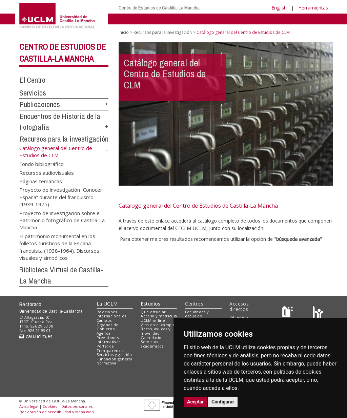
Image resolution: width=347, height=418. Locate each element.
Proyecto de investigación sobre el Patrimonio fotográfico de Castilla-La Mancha (62, 220)
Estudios (150, 303)
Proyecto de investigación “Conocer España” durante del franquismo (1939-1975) (60, 197)
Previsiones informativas (109, 339)
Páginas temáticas (40, 180)
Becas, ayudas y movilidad (155, 331)
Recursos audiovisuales (46, 172)
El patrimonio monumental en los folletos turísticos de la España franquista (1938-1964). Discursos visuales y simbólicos (59, 246)
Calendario (151, 337)
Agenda (104, 333)
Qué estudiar (153, 311)
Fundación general (114, 358)
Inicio (124, 32)
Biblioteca (238, 317)
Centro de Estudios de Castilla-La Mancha (159, 7)
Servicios (32, 93)
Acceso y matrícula (159, 315)
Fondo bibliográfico (41, 164)
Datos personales (77, 406)
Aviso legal (28, 406)
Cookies (50, 406)
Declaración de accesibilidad (45, 411)
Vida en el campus (158, 324)
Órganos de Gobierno (108, 327)
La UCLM (107, 303)
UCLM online (153, 320)
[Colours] (318, 313)
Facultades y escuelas (197, 314)
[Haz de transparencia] (288, 313)
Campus (104, 320)
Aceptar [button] (195, 401)
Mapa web (84, 411)
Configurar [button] (222, 401)
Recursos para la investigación (63, 139)
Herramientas (313, 7)
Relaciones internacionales (111, 314)
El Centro (32, 80)
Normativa (107, 362)
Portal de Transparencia (110, 348)
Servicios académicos (152, 344)
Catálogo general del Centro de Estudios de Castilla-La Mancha (198, 205)
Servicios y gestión (114, 354)
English (279, 7)
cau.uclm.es (36, 336)
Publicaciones (39, 104)
